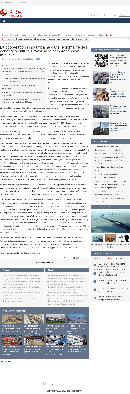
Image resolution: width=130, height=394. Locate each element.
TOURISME (108, 24)
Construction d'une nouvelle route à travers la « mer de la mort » (11, 328)
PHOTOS (121, 24)
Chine (16, 43)
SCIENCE (52, 24)
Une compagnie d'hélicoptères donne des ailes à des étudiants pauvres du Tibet (75, 331)
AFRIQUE (41, 24)
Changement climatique (47, 35)
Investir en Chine (9, 35)
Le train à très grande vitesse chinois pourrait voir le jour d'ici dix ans (76, 349)
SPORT (98, 24)
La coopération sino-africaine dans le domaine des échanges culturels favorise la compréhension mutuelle (109, 150)
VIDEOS (8, 30)
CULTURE (64, 24)
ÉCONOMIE (18, 24)
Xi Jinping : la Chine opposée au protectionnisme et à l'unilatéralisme (20, 86)
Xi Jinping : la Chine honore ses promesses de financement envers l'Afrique (22, 93)
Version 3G (95, 15)
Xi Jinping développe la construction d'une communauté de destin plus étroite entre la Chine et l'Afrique (22, 100)
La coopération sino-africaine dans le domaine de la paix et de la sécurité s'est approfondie (23, 79)
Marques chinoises (66, 35)
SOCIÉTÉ (76, 24)
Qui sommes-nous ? (110, 15)
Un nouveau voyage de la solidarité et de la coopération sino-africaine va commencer (110, 160)
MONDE (30, 24)
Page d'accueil (6, 43)
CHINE (7, 24)
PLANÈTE (87, 24)
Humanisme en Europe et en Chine (89, 35)
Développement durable (27, 35)
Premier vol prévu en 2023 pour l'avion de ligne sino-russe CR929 (33, 349)
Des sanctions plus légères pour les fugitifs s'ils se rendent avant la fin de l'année (118, 77)
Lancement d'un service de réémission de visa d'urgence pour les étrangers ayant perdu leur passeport (110, 184)
